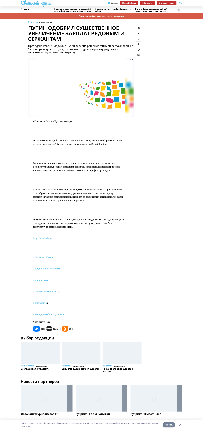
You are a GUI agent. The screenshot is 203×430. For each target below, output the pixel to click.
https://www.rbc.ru (43, 238)
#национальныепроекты (46, 268)
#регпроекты (40, 302)
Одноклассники (166, 3)
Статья (25, 9)
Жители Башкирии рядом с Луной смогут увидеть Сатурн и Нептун (151, 10)
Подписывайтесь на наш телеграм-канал (101, 16)
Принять (169, 425)
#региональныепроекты (46, 291)
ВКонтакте (147, 3)
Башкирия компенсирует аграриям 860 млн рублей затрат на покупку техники (72, 10)
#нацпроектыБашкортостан (48, 314)
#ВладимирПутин (43, 257)
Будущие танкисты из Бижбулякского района (112, 10)
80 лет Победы (129, 3)
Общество (33, 22)
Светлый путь (36, 3)
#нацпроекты (40, 279)
